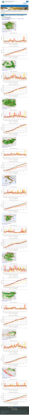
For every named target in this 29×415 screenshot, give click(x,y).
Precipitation (5, 14)
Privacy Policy (9, 412)
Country (2, 15)
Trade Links (4, 411)
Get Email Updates (14, 409)
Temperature (8, 14)
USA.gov (27, 412)
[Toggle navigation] (27, 6)
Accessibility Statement (4, 412)
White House (2, 413)
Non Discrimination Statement (15, 412)
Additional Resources (24, 14)
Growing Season (19, 14)
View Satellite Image (4, 70)
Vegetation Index (15, 14)
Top (14, 405)
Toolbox (2, 14)
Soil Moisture (12, 14)
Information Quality (22, 412)
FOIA (7, 411)
